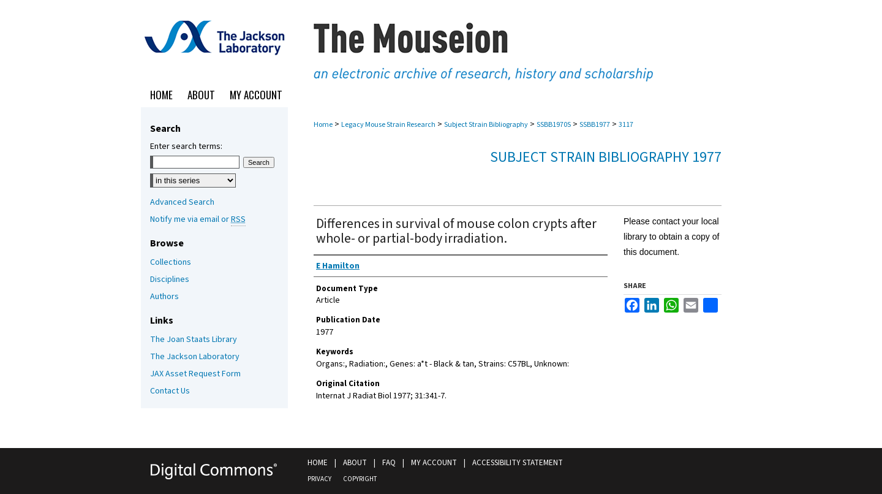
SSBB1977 (594, 125)
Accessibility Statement (517, 462)
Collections (170, 262)
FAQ (389, 462)
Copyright (360, 479)
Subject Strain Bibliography (486, 125)
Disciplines (169, 279)
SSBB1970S (554, 125)
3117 (626, 125)
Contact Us (170, 391)
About (355, 462)
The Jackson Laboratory (194, 357)
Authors (164, 297)
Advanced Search (182, 202)
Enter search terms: (186, 146)
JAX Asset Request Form (195, 374)
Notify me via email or (198, 219)
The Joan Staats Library (193, 339)
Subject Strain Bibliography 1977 (606, 157)
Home (323, 125)
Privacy (319, 479)
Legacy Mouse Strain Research (388, 125)
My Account (434, 462)
